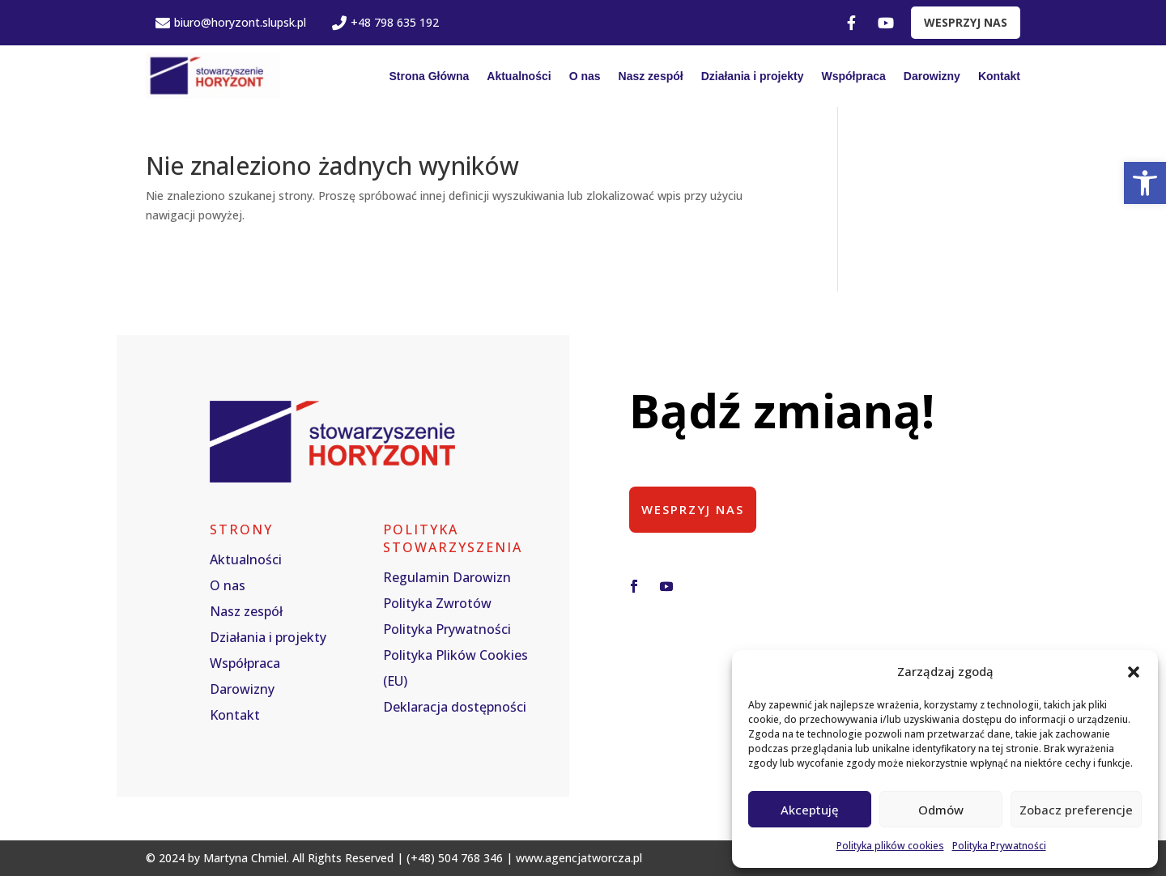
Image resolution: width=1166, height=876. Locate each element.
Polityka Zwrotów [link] (437, 603)
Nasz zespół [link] (651, 76)
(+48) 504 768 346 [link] (454, 857)
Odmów (941, 810)
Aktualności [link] (519, 76)
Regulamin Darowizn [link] (447, 577)
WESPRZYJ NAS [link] (965, 22)
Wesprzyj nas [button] (693, 509)
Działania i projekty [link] (752, 76)
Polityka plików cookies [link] (890, 846)
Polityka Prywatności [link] (999, 846)
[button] (1134, 672)
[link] (1145, 183)
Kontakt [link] (999, 76)
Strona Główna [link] (429, 76)
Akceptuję (810, 810)
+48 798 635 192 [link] (385, 22)
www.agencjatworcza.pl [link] (579, 857)
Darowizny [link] (932, 76)
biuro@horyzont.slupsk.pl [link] (230, 22)
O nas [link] (585, 76)
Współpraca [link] (854, 76)
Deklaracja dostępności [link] (454, 707)
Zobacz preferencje (1076, 810)
